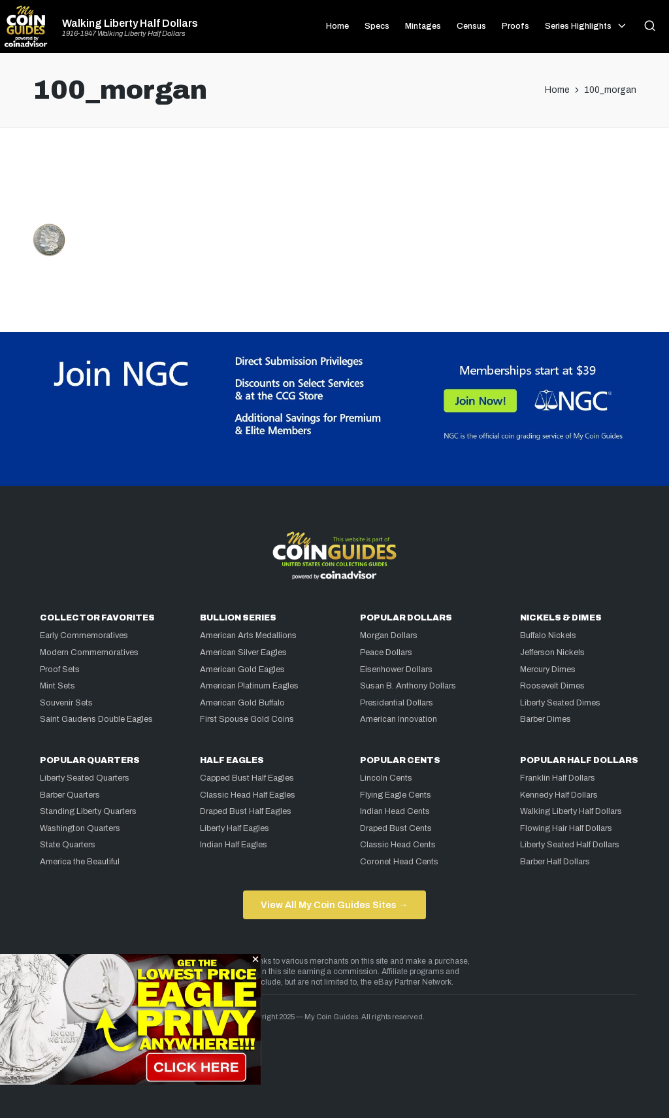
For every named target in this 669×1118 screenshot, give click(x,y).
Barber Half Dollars (555, 861)
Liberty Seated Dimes (560, 702)
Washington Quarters (80, 828)
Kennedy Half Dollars (559, 795)
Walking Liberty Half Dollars (130, 23)
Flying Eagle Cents (395, 795)
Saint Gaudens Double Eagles (96, 719)
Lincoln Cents (386, 778)
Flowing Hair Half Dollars (566, 828)
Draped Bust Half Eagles (245, 811)
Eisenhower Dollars (396, 669)
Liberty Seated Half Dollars (569, 844)
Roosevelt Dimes (552, 685)
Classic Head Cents (398, 844)
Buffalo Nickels (548, 635)
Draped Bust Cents (396, 828)
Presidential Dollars (396, 702)
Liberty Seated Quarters (84, 778)
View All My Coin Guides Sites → (334, 905)
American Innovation (398, 719)
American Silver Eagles (243, 652)
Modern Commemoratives (89, 652)
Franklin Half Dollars (557, 778)
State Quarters (67, 844)
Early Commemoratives (84, 635)
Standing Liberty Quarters (88, 811)
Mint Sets (57, 685)
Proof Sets (60, 669)
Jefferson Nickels (552, 652)
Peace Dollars (386, 652)
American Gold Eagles (242, 669)
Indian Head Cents (395, 811)
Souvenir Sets (66, 702)
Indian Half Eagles (233, 844)
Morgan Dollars (388, 635)
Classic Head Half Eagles (247, 795)
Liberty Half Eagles (234, 828)
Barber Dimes (545, 719)
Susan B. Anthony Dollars (408, 685)
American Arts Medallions (248, 635)
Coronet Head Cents (399, 861)
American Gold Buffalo (242, 702)
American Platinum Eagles (249, 685)
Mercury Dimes (548, 669)
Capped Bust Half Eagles (247, 778)
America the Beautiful (80, 861)
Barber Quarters (70, 795)
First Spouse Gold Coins (247, 719)
